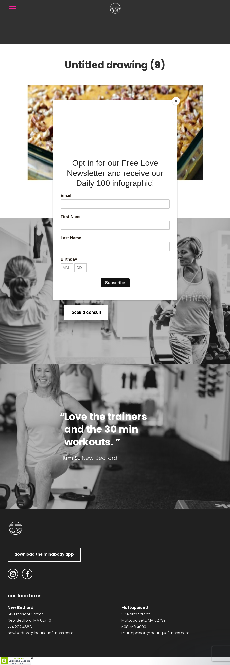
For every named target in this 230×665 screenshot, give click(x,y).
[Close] (176, 101)
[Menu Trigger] (12, 8)
